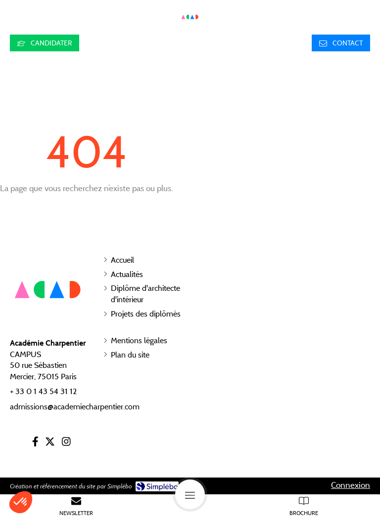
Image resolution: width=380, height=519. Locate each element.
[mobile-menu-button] (190, 494)
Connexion (350, 484)
